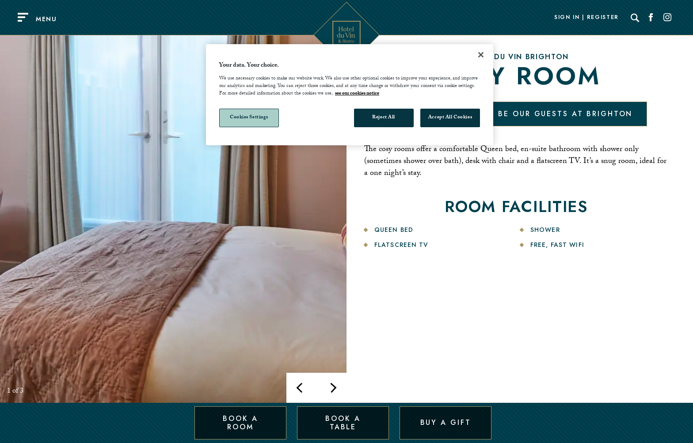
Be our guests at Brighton (565, 114)
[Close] (481, 54)
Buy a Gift (445, 422)
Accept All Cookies (450, 118)
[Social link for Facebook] (651, 18)
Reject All (383, 118)
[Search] (635, 17)
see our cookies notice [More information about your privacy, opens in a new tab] (357, 94)
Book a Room (240, 422)
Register (603, 18)
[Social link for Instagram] (667, 18)
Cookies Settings (249, 118)
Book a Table (342, 422)
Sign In (567, 18)
